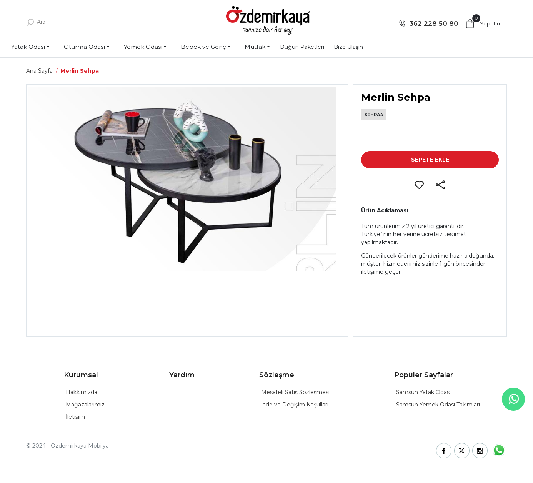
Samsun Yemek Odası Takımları (438, 404)
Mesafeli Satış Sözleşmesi (295, 392)
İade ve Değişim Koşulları (294, 404)
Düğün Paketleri (302, 46)
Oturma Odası (84, 46)
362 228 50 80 (434, 23)
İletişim (75, 416)
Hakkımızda (81, 392)
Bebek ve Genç (203, 46)
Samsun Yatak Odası (423, 392)
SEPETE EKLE (430, 159)
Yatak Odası (28, 46)
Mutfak (255, 46)
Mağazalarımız (85, 404)
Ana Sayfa (39, 70)
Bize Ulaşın (348, 46)
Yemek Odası (143, 46)
